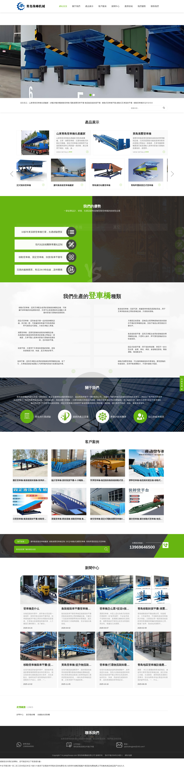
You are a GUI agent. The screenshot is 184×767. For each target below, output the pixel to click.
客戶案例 (102, 6)
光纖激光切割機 (43, 715)
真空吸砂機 (30, 715)
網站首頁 (63, 6)
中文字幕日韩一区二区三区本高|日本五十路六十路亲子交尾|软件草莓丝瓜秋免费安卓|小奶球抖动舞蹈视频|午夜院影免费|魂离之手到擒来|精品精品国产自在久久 (62, 766)
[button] (90, 95)
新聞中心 (115, 6)
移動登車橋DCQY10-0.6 (143, 117)
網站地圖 (128, 755)
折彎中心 (20, 715)
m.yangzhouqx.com (69, 755)
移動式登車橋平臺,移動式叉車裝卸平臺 (117, 117)
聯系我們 (155, 6)
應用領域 (129, 6)
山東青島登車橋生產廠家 (38, 117)
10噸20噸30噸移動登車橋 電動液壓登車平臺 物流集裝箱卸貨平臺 (75, 117)
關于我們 (76, 6)
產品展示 (89, 6)
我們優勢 (142, 6)
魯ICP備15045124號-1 (114, 755)
